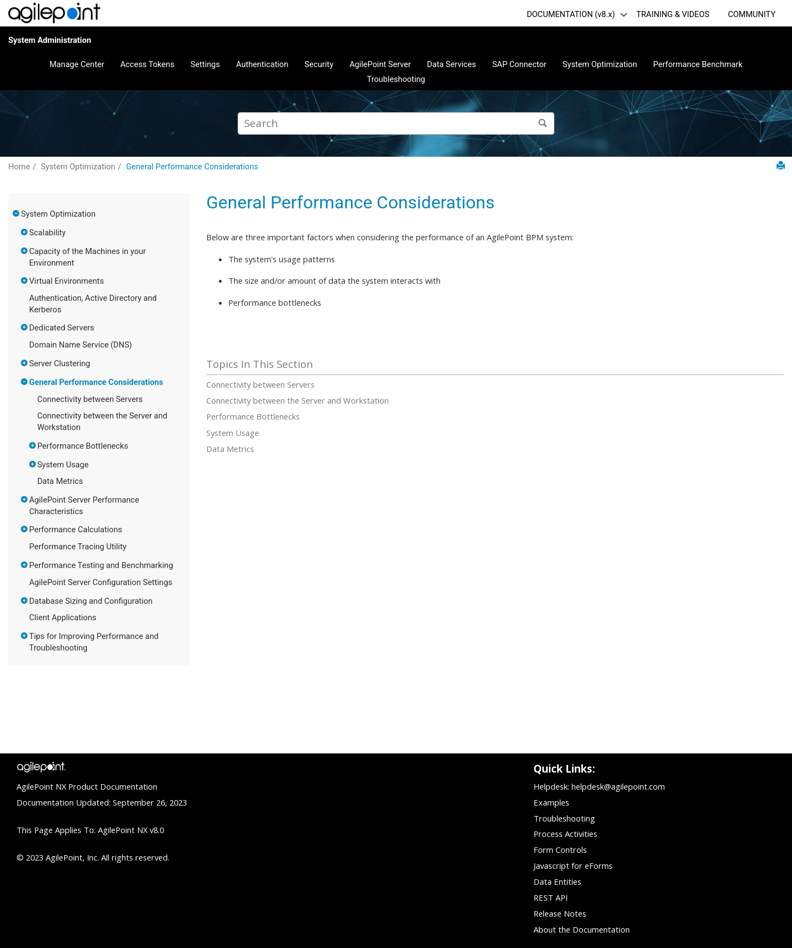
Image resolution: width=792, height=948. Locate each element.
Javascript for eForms (573, 865)
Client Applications (62, 617)
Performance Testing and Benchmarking (101, 565)
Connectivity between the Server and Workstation (297, 400)
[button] (16, 213)
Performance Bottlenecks (82, 446)
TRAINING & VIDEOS (673, 14)
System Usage (63, 465)
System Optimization (600, 64)
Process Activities (565, 833)
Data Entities (557, 881)
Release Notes (560, 913)
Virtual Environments (66, 281)
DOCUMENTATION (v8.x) (571, 14)
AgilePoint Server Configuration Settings (100, 582)
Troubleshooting (396, 79)
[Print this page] (780, 165)
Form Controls (560, 849)
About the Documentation (582, 929)
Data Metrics (60, 481)
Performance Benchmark (698, 64)
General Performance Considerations (192, 167)
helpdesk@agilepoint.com (618, 786)
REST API (551, 897)
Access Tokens (147, 64)
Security (319, 64)
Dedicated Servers (61, 328)
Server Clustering (59, 363)
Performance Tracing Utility (78, 547)
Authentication (262, 64)
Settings (205, 64)
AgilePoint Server (380, 64)
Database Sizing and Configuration (90, 601)
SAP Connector (519, 64)
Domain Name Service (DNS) (80, 345)
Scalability (47, 233)
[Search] (543, 123)
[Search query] (396, 123)
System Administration (49, 40)
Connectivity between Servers (90, 399)
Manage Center (77, 64)
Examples (551, 802)
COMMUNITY (752, 14)
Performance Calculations (75, 529)
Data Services (451, 64)
